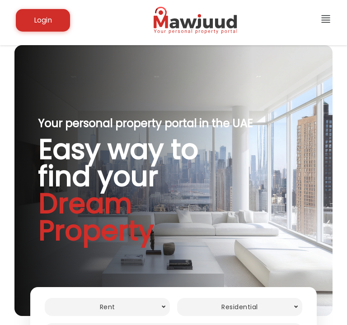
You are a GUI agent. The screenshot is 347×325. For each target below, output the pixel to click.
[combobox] (107, 307)
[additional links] (325, 21)
